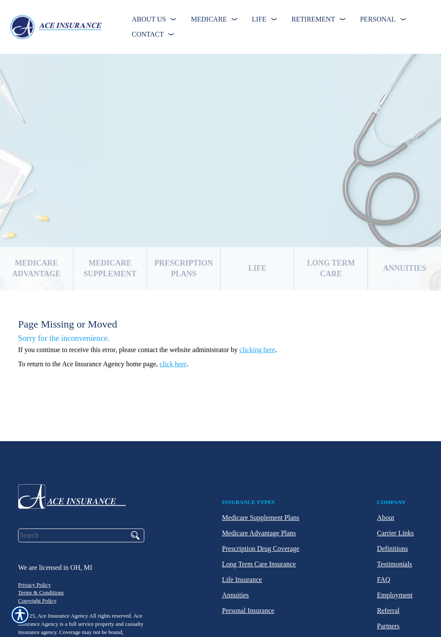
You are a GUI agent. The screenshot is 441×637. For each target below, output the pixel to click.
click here (173, 364)
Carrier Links (395, 533)
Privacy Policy (34, 584)
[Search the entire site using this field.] (72, 535)
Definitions (392, 548)
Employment (395, 595)
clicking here (257, 349)
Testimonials (394, 564)
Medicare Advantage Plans (259, 533)
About (385, 517)
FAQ (383, 579)
